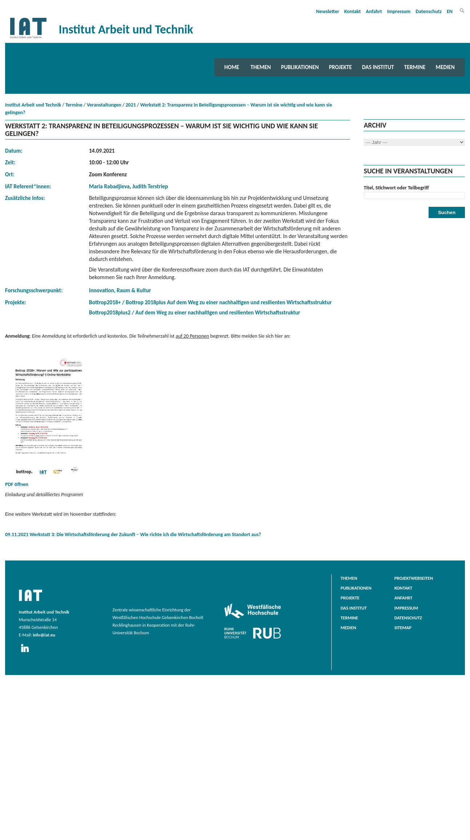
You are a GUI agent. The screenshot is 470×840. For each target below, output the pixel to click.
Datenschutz (429, 11)
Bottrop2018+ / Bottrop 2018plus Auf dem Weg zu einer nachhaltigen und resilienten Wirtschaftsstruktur (210, 302)
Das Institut (378, 67)
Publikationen (300, 67)
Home (231, 67)
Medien (445, 67)
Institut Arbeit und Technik (33, 105)
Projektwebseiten (413, 578)
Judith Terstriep (150, 186)
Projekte (340, 67)
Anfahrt (374, 11)
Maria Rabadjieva (109, 186)
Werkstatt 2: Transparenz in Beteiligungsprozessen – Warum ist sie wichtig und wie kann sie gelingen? (168, 109)
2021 (131, 105)
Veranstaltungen (104, 105)
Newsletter (327, 11)
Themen (261, 67)
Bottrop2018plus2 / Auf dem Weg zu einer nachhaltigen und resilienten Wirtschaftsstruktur (194, 312)
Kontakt (352, 11)
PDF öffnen (48, 421)
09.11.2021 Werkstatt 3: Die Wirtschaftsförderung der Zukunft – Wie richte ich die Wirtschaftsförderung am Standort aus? (133, 534)
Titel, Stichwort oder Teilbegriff (396, 188)
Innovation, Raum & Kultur (120, 290)
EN (450, 11)
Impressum (399, 11)
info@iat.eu (44, 635)
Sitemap (403, 627)
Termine (415, 67)
